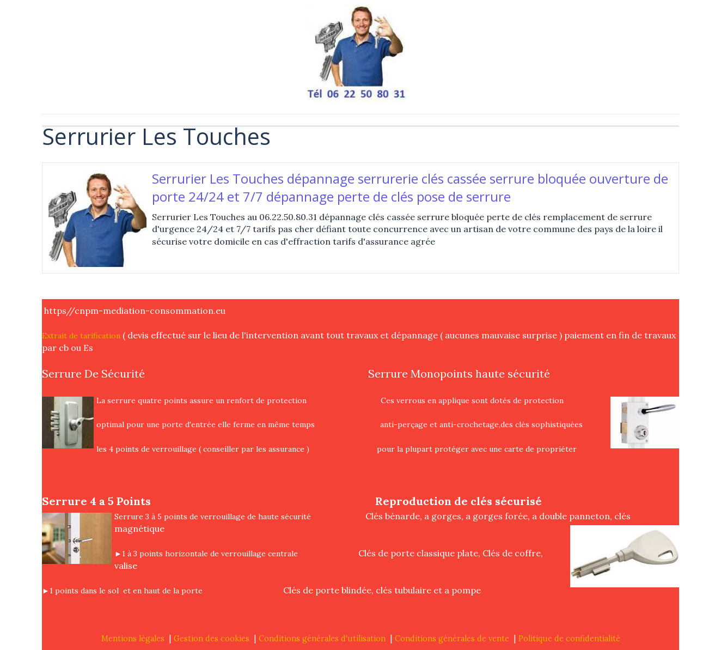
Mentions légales (132, 638)
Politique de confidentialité (569, 638)
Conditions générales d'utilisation (322, 638)
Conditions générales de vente (452, 638)
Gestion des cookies (211, 638)
